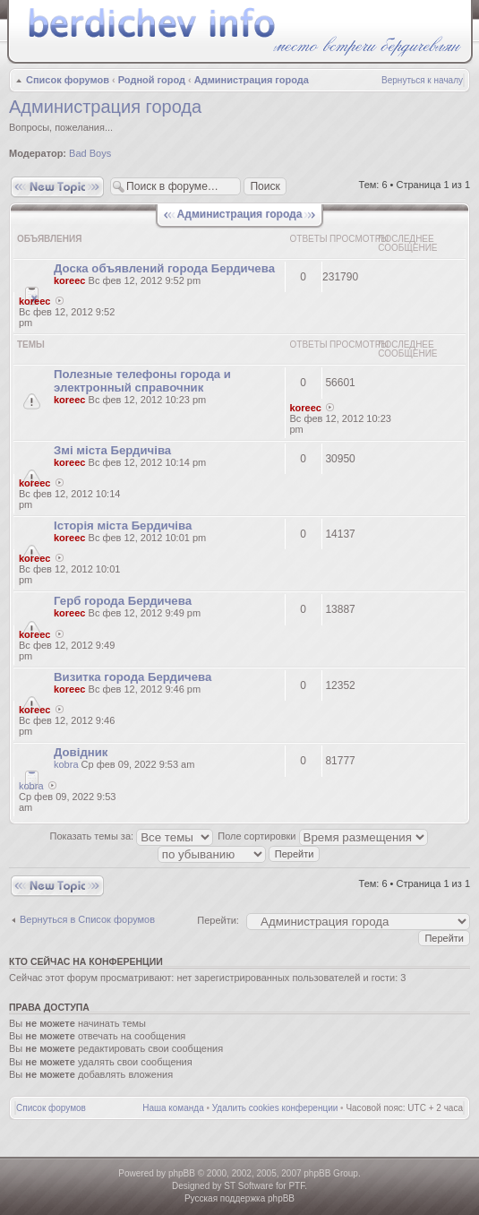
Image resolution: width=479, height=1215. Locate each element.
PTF (296, 1186)
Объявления (49, 239)
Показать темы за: (132, 836)
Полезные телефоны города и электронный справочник (142, 380)
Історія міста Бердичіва (123, 525)
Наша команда (173, 1108)
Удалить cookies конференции (275, 1108)
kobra (66, 764)
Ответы (309, 239)
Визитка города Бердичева (132, 677)
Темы (31, 344)
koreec (69, 280)
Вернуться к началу (422, 80)
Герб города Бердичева (123, 601)
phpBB (181, 1173)
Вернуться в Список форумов (87, 919)
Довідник (80, 752)
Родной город (151, 79)
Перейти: (218, 920)
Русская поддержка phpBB (239, 1198)
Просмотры (359, 239)
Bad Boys (90, 153)
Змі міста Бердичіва (112, 450)
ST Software (248, 1186)
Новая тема (57, 187)
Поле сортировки (322, 836)
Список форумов (67, 79)
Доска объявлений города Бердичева (164, 268)
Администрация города (251, 79)
